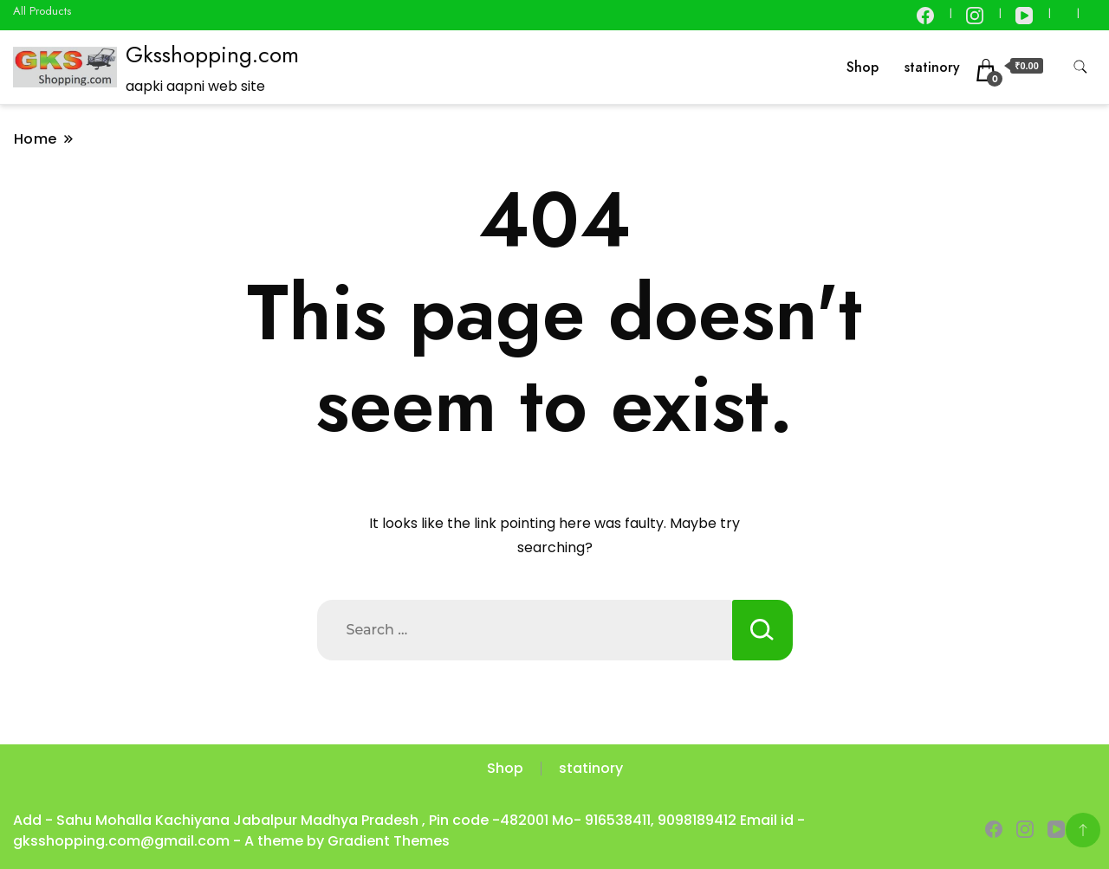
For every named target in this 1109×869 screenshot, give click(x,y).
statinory (932, 67)
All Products (42, 11)
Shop (862, 67)
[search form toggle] (1080, 67)
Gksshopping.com (212, 54)
